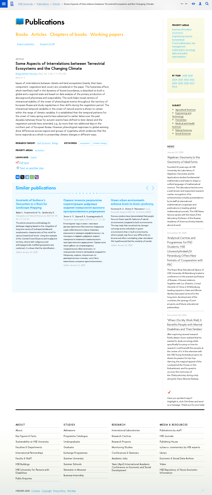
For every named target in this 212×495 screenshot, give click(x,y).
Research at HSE (47, 44)
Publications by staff (171, 430)
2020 (174, 83)
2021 (192, 79)
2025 (190, 75)
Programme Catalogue (76, 436)
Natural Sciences (183, 130)
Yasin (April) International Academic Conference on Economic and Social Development (131, 467)
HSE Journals (166, 436)
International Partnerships (29, 452)
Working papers (106, 34)
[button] (73, 193)
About (20, 424)
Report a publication (25, 44)
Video (163, 464)
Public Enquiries (24, 478)
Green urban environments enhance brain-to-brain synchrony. (132, 202)
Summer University (74, 458)
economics (177, 32)
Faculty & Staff (24, 458)
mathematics (178, 49)
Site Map (71, 490)
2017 (192, 83)
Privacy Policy (59, 490)
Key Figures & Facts (26, 436)
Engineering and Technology (181, 114)
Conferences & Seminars (125, 452)
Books (22, 34)
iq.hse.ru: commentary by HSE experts (180, 447)
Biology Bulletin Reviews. (27, 73)
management (178, 46)
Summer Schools (72, 464)
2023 (180, 79)
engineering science (182, 36)
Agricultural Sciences (185, 109)
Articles (38, 34)
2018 (186, 83)
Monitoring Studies (122, 447)
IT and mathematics (181, 43)
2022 (186, 79)
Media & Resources (174, 424)
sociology (190, 49)
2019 (180, 83)
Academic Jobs (119, 458)
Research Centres (121, 436)
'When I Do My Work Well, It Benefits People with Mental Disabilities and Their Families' (184, 324)
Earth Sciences (44, 143)
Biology (55, 143)
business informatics (181, 29)
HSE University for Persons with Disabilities (32, 471)
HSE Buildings (23, 464)
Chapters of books (68, 34)
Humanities (180, 119)
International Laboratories (126, 430)
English (34, 157)
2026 (184, 75)
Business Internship (74, 475)
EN (186, 4)
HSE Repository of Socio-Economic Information (178, 471)
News (170, 146)
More (174, 86)
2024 (174, 79)
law (193, 43)
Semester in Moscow (75, 469)
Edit (202, 490)
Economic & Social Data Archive (177, 458)
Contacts (35, 490)
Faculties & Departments (29, 447)
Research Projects (121, 441)
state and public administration (180, 55)
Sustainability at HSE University (32, 441)
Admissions (69, 430)
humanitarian (178, 39)
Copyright (47, 490)
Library (163, 452)
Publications (44, 22)
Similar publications (36, 188)
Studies (69, 424)
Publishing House (169, 441)
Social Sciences (183, 133)
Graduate (69, 447)
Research (119, 424)
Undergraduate (72, 441)
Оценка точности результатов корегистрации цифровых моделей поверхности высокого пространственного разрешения (84, 205)
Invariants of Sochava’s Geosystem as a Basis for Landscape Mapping (31, 203)
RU (182, 4)
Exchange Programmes (75, 452)
